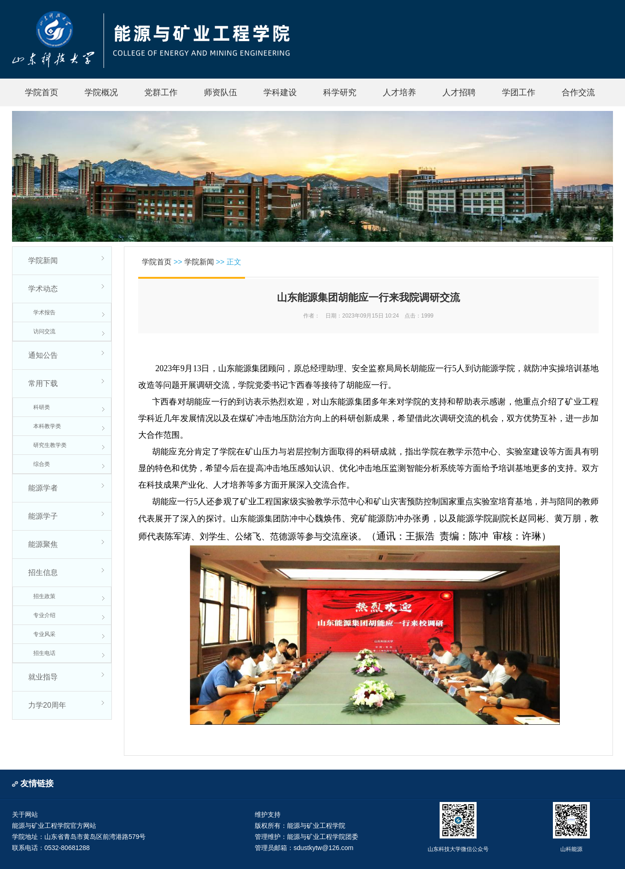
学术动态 (43, 289)
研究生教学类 (50, 445)
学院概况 (101, 92)
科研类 (41, 407)
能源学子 (43, 516)
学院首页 (41, 92)
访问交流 (44, 331)
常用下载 (43, 383)
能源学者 (43, 488)
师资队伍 (220, 92)
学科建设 (280, 92)
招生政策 (44, 596)
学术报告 (44, 312)
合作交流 (578, 92)
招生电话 (44, 653)
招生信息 (43, 572)
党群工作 (161, 92)
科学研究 (339, 92)
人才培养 (399, 92)
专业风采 (44, 634)
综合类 (41, 464)
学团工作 (518, 92)
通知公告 (43, 355)
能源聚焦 (43, 544)
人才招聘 (459, 92)
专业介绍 (44, 615)
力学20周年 (47, 705)
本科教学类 (47, 426)
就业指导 (43, 677)
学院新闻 (43, 260)
